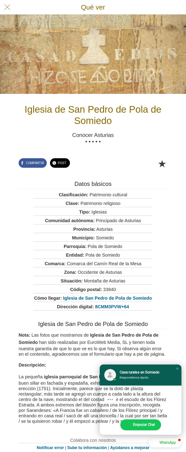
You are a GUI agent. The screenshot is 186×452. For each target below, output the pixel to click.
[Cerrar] (7, 7)
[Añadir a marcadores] (161, 163)
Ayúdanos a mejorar (129, 447)
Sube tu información (87, 447)
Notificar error (50, 447)
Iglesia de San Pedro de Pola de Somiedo (107, 298)
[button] (177, 368)
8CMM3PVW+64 (112, 306)
